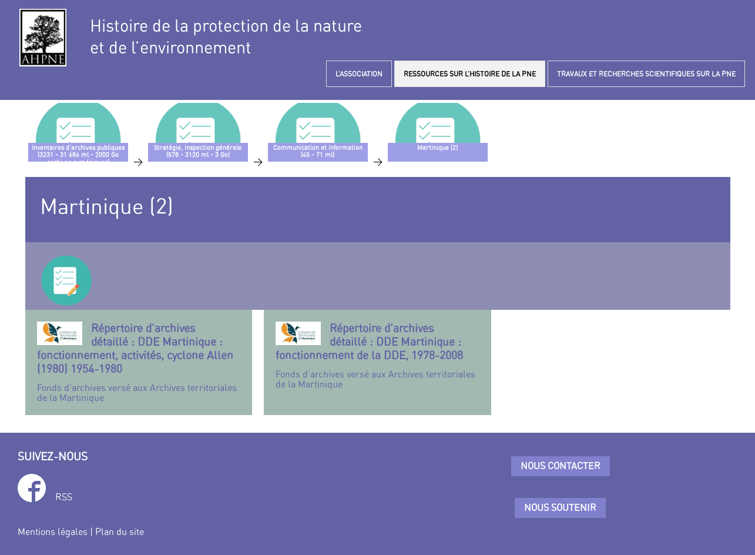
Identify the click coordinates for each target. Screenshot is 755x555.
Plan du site (119, 531)
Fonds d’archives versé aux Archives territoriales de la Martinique (139, 362)
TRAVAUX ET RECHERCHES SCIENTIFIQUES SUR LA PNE (646, 73)
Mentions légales (53, 531)
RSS (63, 497)
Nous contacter (560, 466)
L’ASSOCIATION (358, 73)
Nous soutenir (560, 507)
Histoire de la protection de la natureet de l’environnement (226, 36)
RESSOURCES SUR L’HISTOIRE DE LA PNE (470, 73)
